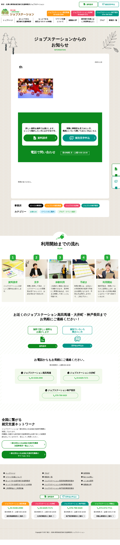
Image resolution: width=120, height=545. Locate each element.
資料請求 (40, 138)
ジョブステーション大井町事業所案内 (58, 488)
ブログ (102, 20)
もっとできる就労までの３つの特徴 (43, 20)
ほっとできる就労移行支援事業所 (23, 20)
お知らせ (34, 214)
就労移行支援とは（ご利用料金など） (87, 20)
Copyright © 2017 (41, 538)
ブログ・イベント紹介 (70, 214)
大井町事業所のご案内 (45, 521)
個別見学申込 (79, 138)
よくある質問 (88, 484)
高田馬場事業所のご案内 (15, 521)
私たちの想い (88, 481)
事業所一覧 (113, 20)
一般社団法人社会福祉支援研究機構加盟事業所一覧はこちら (24, 448)
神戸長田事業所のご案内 (74, 521)
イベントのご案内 (49, 214)
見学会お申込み (77, 349)
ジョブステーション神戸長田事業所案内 (59, 492)
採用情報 (86, 477)
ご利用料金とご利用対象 (14, 492)
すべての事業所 (36, 207)
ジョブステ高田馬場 (55, 207)
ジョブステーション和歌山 (104, 509)
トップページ (8, 20)
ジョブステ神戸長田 (95, 207)
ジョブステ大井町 (75, 207)
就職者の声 (73, 20)
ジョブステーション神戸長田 (75, 509)
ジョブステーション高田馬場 (15, 509)
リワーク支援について (60, 20)
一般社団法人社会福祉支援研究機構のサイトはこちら (24, 458)
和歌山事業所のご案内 (104, 521)
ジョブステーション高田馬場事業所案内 (59, 484)
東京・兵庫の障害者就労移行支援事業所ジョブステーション (22, 4)
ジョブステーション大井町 (45, 509)
